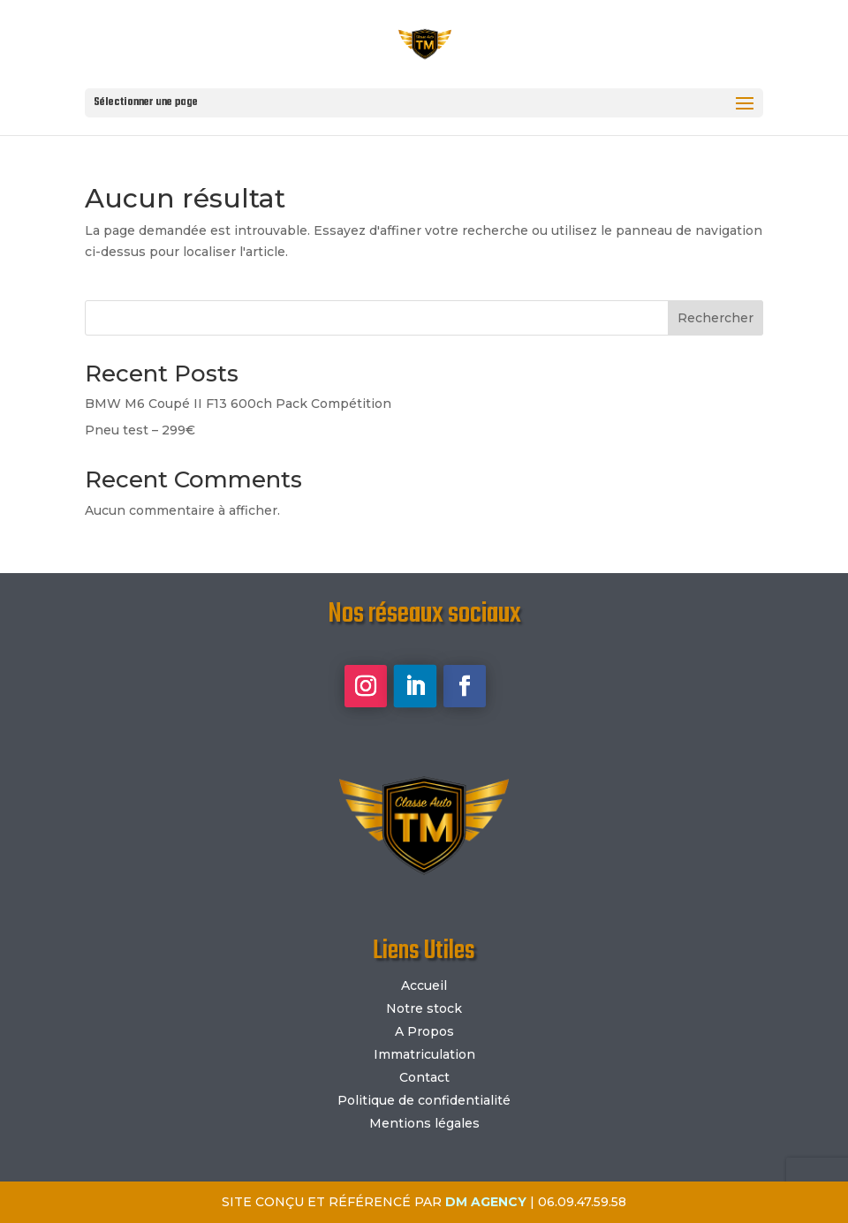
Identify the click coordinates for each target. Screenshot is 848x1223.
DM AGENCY (485, 1202)
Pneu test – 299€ (140, 430)
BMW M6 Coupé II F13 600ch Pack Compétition (238, 403)
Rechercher (715, 318)
